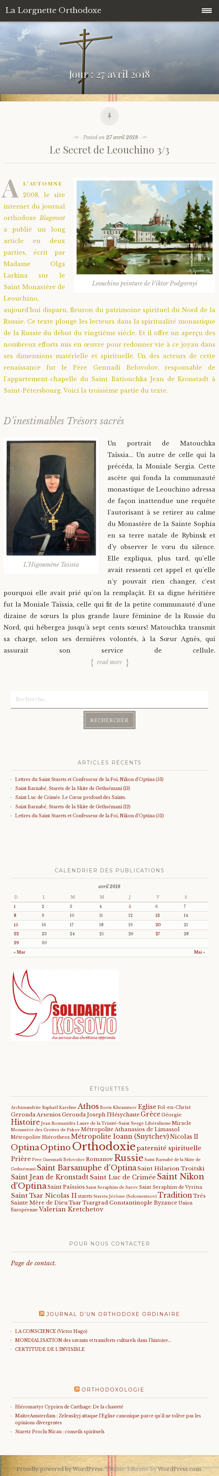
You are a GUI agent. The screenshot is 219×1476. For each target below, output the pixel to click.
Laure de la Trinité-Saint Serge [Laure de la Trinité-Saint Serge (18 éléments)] (110, 1123)
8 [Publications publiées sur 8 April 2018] (15, 915)
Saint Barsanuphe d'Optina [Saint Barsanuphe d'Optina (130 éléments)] (86, 1167)
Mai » (199, 952)
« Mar (20, 952)
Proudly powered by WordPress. (60, 1469)
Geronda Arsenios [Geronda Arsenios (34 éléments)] (36, 1114)
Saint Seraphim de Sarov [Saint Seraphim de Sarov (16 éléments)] (112, 1187)
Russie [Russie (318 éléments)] (128, 1158)
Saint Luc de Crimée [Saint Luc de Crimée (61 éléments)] (123, 1177)
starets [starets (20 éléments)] (85, 1196)
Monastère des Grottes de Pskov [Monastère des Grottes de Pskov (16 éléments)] (45, 1129)
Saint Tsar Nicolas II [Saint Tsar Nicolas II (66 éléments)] (44, 1195)
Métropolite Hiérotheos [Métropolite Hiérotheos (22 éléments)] (40, 1137)
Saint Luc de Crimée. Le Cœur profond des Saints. (70, 797)
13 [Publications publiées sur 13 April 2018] (157, 915)
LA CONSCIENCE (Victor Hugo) (51, 1331)
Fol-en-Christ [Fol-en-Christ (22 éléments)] (174, 1107)
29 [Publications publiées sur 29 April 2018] (16, 943)
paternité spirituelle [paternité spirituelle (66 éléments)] (169, 1148)
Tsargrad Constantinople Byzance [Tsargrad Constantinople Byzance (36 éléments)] (129, 1202)
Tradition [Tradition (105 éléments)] (175, 1195)
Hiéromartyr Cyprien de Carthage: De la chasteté (69, 1406)
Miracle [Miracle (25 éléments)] (181, 1123)
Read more (109, 662)
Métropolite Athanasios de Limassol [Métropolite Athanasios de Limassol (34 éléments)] (130, 1129)
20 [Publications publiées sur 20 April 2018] (158, 925)
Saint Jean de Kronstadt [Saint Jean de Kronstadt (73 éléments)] (49, 1177)
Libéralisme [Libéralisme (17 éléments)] (158, 1123)
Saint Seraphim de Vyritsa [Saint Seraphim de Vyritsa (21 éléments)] (170, 1187)
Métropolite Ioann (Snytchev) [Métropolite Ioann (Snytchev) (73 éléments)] (120, 1137)
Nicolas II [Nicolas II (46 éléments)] (184, 1136)
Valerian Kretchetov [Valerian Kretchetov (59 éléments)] (71, 1209)
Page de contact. (33, 1263)
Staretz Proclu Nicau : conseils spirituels (60, 1431)
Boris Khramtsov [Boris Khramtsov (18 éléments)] (118, 1107)
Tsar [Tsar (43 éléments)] (75, 1202)
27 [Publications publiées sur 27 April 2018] (157, 934)
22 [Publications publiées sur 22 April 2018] (16, 934)
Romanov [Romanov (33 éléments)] (99, 1159)
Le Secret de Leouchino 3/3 (109, 149)
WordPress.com (179, 1469)
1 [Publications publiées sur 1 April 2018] (14, 906)
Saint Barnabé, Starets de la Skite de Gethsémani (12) (73, 806)
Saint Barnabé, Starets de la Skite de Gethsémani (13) (72, 788)
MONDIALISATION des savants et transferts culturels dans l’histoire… (93, 1340)
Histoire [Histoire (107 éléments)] (25, 1122)
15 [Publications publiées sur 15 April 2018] (16, 925)
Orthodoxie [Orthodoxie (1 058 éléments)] (104, 1146)
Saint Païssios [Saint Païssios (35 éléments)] (66, 1187)
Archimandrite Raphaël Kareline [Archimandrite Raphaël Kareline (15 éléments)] (44, 1107)
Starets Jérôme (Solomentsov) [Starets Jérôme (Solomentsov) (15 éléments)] (125, 1196)
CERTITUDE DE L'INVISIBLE (50, 1349)
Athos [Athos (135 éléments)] (88, 1106)
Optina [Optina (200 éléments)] (25, 1147)
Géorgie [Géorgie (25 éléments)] (171, 1115)
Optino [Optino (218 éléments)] (55, 1147)
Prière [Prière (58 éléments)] (21, 1158)
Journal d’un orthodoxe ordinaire (113, 1314)
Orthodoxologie (113, 1389)
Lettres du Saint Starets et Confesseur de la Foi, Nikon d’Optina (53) (89, 779)
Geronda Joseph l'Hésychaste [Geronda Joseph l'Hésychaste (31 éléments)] (101, 1114)
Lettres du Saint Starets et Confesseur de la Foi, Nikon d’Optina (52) (89, 815)
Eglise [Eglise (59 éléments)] (147, 1107)
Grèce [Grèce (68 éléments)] (150, 1114)
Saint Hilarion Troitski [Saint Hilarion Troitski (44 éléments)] (171, 1168)
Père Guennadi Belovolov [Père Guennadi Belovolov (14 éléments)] (58, 1159)
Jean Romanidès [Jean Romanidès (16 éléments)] (58, 1123)
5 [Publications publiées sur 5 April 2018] (129, 906)
